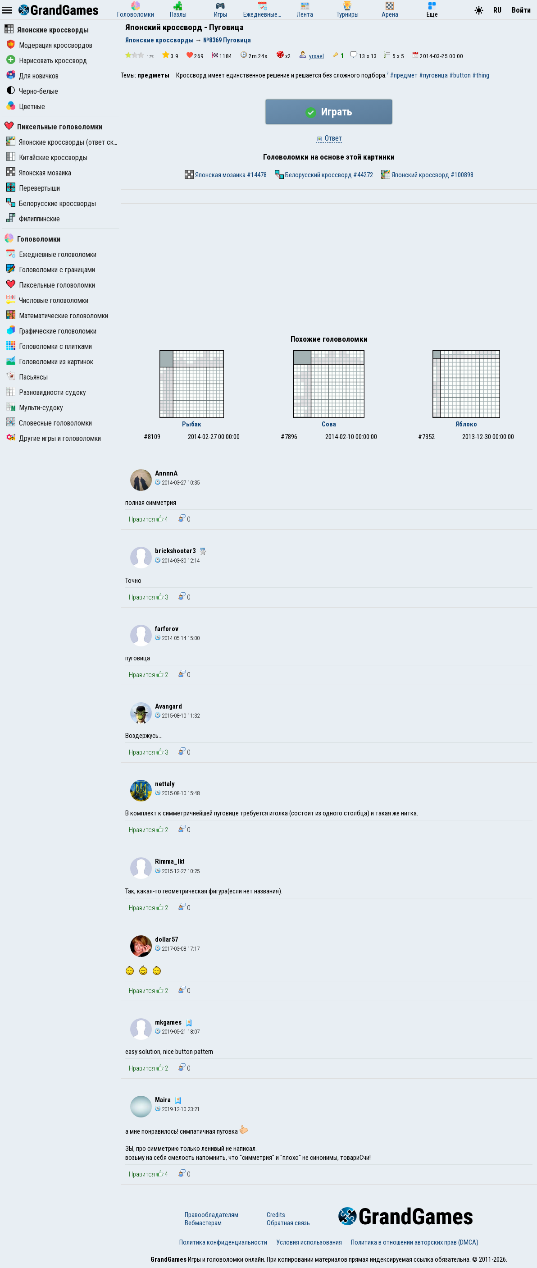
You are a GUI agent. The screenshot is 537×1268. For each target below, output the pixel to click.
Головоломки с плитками (49, 346)
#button (460, 75)
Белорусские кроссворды (51, 203)
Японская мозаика (38, 173)
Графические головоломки (51, 331)
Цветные (25, 106)
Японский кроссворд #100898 (427, 174)
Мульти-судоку (34, 407)
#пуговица (433, 75)
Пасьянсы (27, 377)
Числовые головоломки (47, 300)
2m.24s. (254, 55)
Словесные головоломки (49, 423)
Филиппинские (33, 219)
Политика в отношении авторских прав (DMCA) (414, 1242)
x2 (284, 55)
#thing (480, 75)
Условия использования (309, 1242)
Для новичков (32, 76)
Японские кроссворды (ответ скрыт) (66, 142)
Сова (329, 424)
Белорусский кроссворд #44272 (324, 174)
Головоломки (32, 239)
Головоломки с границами (50, 270)
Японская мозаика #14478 (226, 174)
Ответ (329, 138)
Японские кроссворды (47, 30)
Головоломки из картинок (49, 361)
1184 (222, 56)
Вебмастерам (203, 1223)
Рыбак (191, 424)
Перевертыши (33, 188)
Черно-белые (32, 91)
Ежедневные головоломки (51, 254)
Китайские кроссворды (46, 157)
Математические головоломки (57, 315)
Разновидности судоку (46, 392)
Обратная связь (288, 1223)
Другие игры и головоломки (53, 438)
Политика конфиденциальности (223, 1242)
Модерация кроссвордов (49, 45)
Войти (521, 10)
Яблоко (466, 424)
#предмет (404, 75)
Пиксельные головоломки (53, 127)
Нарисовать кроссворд (46, 60)
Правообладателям (211, 1215)
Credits (276, 1215)
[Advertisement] (329, 271)
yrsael (316, 56)
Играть (328, 111)
